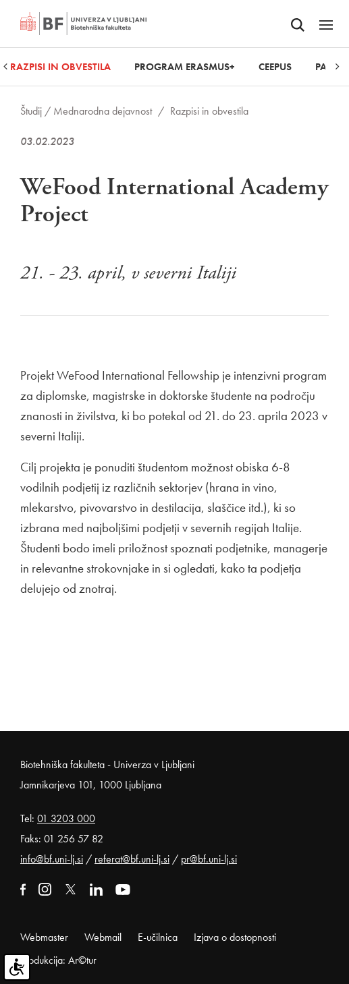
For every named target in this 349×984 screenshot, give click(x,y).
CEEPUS (275, 67)
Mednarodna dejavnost (102, 111)
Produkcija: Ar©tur (58, 960)
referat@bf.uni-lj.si (132, 859)
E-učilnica (158, 937)
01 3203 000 (66, 818)
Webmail (103, 937)
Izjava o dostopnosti (235, 937)
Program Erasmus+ (184, 67)
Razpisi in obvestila (60, 67)
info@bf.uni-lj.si (51, 859)
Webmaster (44, 937)
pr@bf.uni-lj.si (209, 859)
